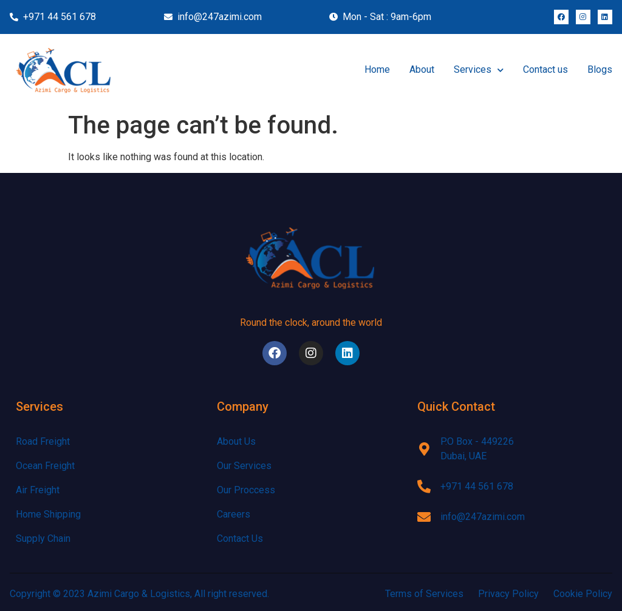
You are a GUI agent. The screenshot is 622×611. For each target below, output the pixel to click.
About (421, 69)
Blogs (599, 69)
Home (377, 69)
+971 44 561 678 (476, 486)
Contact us (545, 69)
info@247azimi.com (482, 516)
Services (479, 70)
